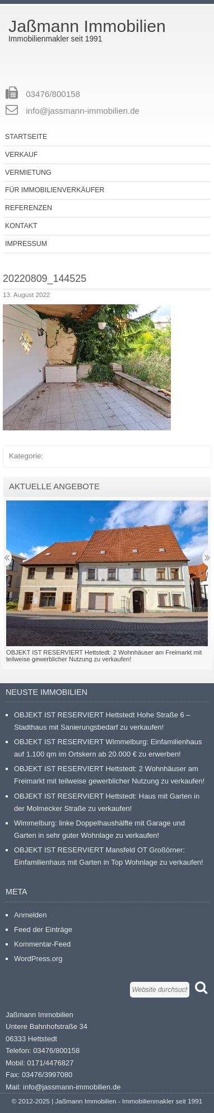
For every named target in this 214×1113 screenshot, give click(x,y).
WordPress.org (38, 958)
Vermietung (28, 173)
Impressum (26, 244)
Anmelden (30, 915)
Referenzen (28, 208)
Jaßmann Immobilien (87, 26)
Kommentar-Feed (42, 944)
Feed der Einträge (43, 929)
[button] (87, 367)
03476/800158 (53, 94)
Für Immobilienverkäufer (54, 190)
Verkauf (21, 155)
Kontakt (21, 226)
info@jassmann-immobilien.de (82, 110)
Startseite (26, 137)
